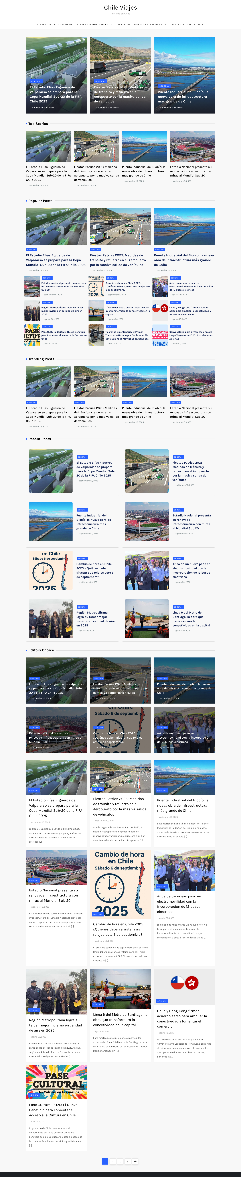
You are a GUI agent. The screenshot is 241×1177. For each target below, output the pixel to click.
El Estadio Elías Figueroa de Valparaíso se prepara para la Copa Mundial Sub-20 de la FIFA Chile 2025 (56, 260)
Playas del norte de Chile (95, 24)
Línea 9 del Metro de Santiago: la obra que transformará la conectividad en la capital (127, 311)
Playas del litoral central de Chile (142, 24)
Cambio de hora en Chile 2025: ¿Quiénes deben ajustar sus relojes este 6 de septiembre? (127, 286)
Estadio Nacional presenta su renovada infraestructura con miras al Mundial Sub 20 (191, 171)
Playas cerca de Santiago (54, 24)
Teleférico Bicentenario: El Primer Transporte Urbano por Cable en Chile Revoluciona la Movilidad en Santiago (127, 335)
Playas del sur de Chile (188, 24)
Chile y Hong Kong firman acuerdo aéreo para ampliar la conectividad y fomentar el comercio (190, 311)
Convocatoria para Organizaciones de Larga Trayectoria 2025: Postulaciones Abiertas (191, 335)
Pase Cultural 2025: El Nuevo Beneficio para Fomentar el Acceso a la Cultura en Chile (64, 335)
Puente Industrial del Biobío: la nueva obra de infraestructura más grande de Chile (183, 97)
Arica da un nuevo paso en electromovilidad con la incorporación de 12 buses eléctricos (191, 286)
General (36, 81)
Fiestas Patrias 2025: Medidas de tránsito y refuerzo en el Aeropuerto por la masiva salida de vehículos (118, 260)
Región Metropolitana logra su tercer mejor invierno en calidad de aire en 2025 (62, 311)
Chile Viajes (120, 7)
